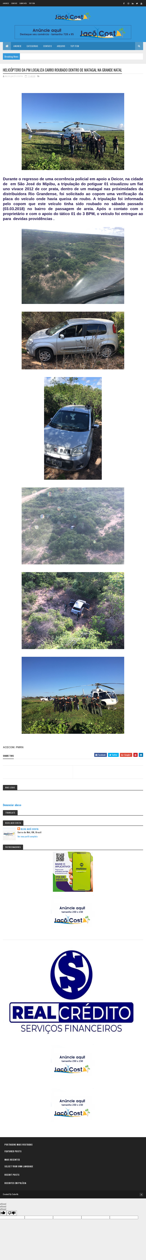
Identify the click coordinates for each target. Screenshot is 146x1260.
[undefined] (12, 1213)
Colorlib (15, 1194)
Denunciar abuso (12, 805)
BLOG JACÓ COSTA (29, 829)
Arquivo (61, 46)
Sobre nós (23, 3)
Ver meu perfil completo (27, 836)
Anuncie (6, 3)
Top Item (32, 3)
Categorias (32, 46)
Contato (14, 3)
